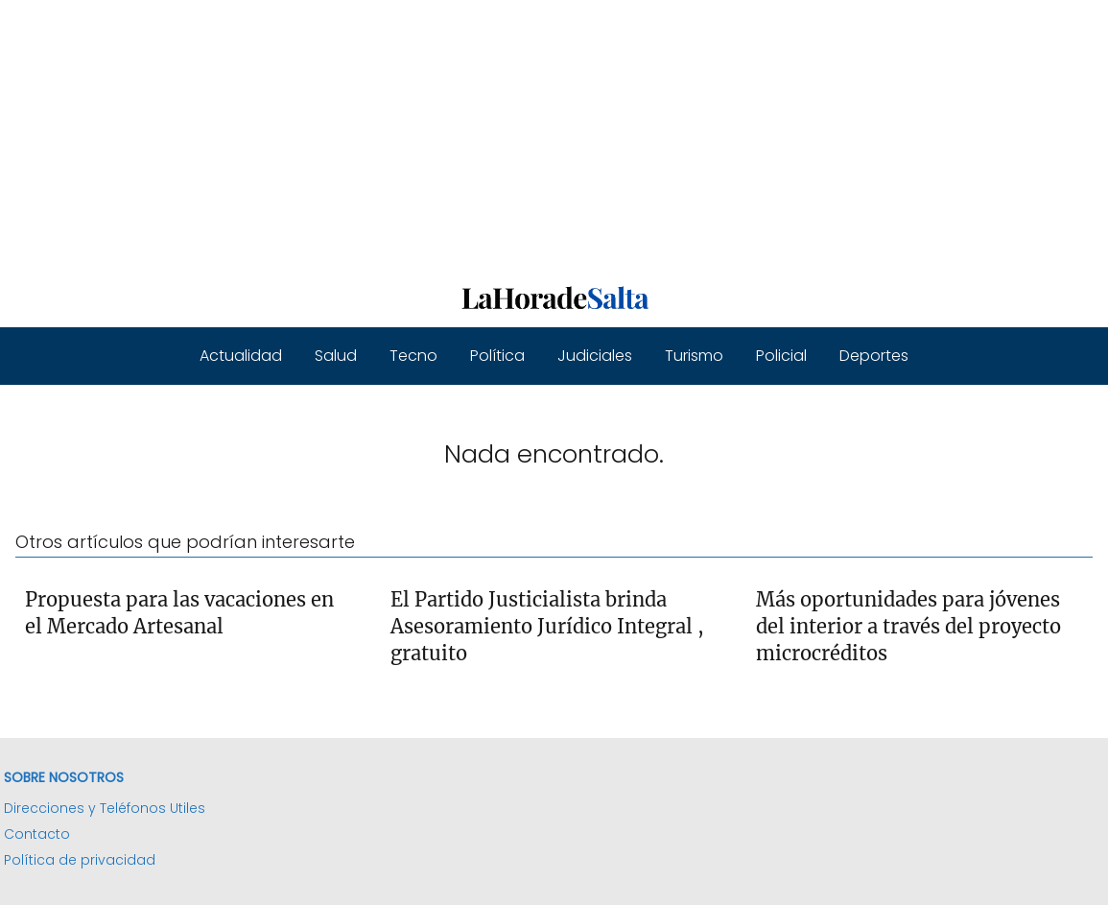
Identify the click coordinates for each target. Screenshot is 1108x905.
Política (497, 356)
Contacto (37, 834)
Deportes (873, 356)
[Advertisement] (554, 134)
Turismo (694, 356)
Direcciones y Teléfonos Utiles (104, 808)
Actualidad (241, 356)
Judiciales (594, 356)
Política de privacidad (79, 859)
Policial (781, 356)
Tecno (413, 356)
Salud (336, 356)
